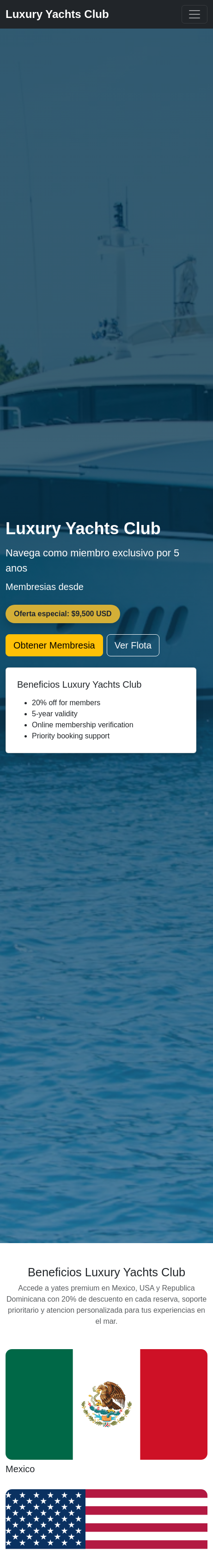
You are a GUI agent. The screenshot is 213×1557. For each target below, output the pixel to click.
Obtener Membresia (54, 645)
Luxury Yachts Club (57, 14)
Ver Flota (133, 645)
